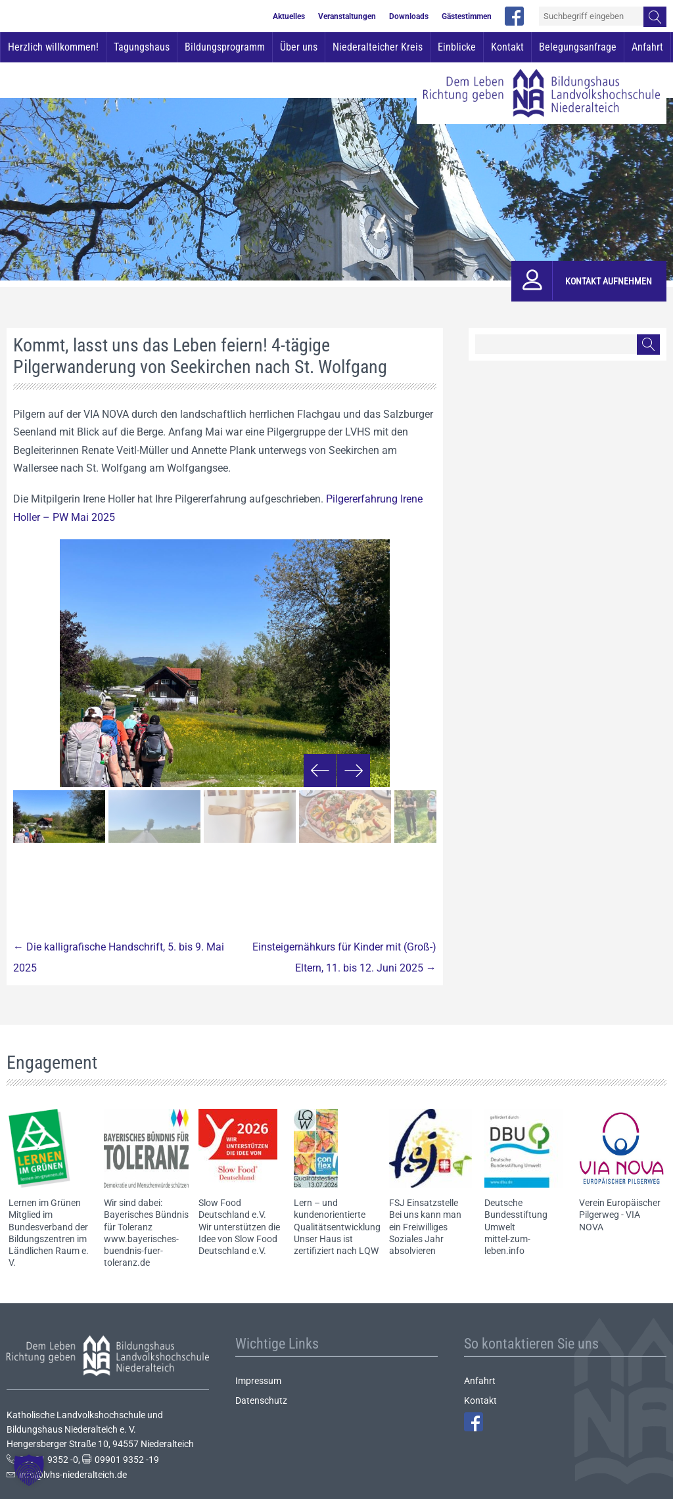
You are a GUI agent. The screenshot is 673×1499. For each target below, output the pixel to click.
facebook (514, 16)
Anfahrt (647, 47)
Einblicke (457, 47)
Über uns (298, 47)
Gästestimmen (467, 16)
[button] (29, 1470)
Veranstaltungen (347, 16)
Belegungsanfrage (577, 47)
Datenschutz (261, 1400)
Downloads (409, 16)
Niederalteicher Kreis (378, 47)
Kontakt (507, 47)
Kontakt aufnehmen (608, 281)
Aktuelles (289, 16)
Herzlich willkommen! (53, 47)
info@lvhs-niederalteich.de (73, 1474)
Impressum (258, 1381)
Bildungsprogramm (225, 47)
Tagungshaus (142, 47)
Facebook (473, 1421)
